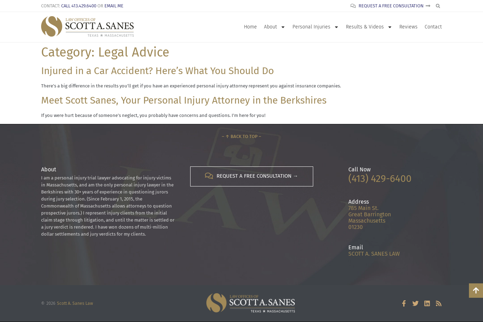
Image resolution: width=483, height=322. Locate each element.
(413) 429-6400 (380, 178)
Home (250, 27)
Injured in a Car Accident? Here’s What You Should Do (157, 71)
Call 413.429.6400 (78, 5)
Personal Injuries (315, 27)
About (274, 27)
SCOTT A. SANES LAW (374, 253)
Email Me (113, 5)
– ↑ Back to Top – (241, 136)
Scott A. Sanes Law (75, 303)
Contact (433, 27)
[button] (438, 6)
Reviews (408, 27)
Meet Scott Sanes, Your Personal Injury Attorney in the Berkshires (184, 100)
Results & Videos (369, 27)
